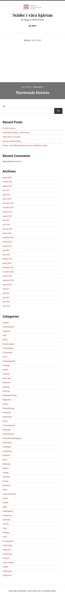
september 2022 (8, 280)
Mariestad (6, 455)
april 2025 (6, 195)
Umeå (5, 537)
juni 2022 (6, 293)
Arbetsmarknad (8, 327)
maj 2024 (6, 220)
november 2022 (8, 272)
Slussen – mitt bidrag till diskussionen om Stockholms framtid (25, 145)
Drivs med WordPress (17, 591)
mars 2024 (6, 224)
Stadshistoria (7, 515)
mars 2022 (6, 306)
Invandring (6, 412)
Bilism (5, 340)
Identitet (5, 404)
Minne (5, 460)
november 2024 (8, 207)
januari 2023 (7, 263)
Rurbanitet (6, 485)
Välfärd (5, 567)
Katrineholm (7, 417)
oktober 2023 (7, 242)
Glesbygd (6, 365)
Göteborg (6, 374)
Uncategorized (8, 541)
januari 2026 (7, 177)
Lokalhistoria (7, 451)
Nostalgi (6, 472)
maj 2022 (6, 297)
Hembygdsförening (9, 395)
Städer (5, 507)
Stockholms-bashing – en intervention (16, 132)
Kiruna (5, 421)
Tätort (5, 528)
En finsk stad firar (9, 128)
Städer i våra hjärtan (32, 15)
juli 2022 (6, 289)
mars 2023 (6, 255)
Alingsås (6, 322)
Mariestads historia (32, 92)
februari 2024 (7, 229)
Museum (6, 468)
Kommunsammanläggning (12, 438)
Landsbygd (6, 447)
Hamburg (6, 387)
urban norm (7, 550)
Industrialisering (8, 408)
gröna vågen (7, 378)
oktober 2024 (7, 212)
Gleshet (5, 370)
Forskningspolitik (9, 361)
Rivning (5, 481)
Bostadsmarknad (8, 344)
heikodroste (38, 87)
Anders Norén (50, 591)
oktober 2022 (7, 276)
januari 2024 (7, 233)
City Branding (8, 348)
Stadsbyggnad (8, 511)
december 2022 (8, 267)
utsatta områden (8, 562)
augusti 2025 (7, 186)
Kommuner (7, 430)
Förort (5, 357)
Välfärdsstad (7, 571)
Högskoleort (7, 400)
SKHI (5, 490)
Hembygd (6, 391)
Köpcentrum (7, 442)
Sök (4, 106)
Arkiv (5, 335)
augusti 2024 (7, 216)
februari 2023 (7, 259)
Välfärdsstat (7, 575)
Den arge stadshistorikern (12, 141)
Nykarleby (6, 477)
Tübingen (6, 532)
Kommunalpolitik (9, 425)
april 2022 (6, 302)
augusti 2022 (7, 284)
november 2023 (8, 237)
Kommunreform (8, 434)
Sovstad (5, 502)
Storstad (5, 524)
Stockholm (6, 520)
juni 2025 (6, 190)
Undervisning (7, 545)
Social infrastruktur (9, 494)
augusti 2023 (7, 246)
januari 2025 (7, 199)
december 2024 (8, 203)
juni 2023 (6, 250)
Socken (5, 498)
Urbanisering (7, 554)
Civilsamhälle (7, 352)
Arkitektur (6, 331)
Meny (32, 26)
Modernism (7, 464)
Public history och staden (11, 137)
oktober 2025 (7, 182)
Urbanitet (6, 558)
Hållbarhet (6, 382)
